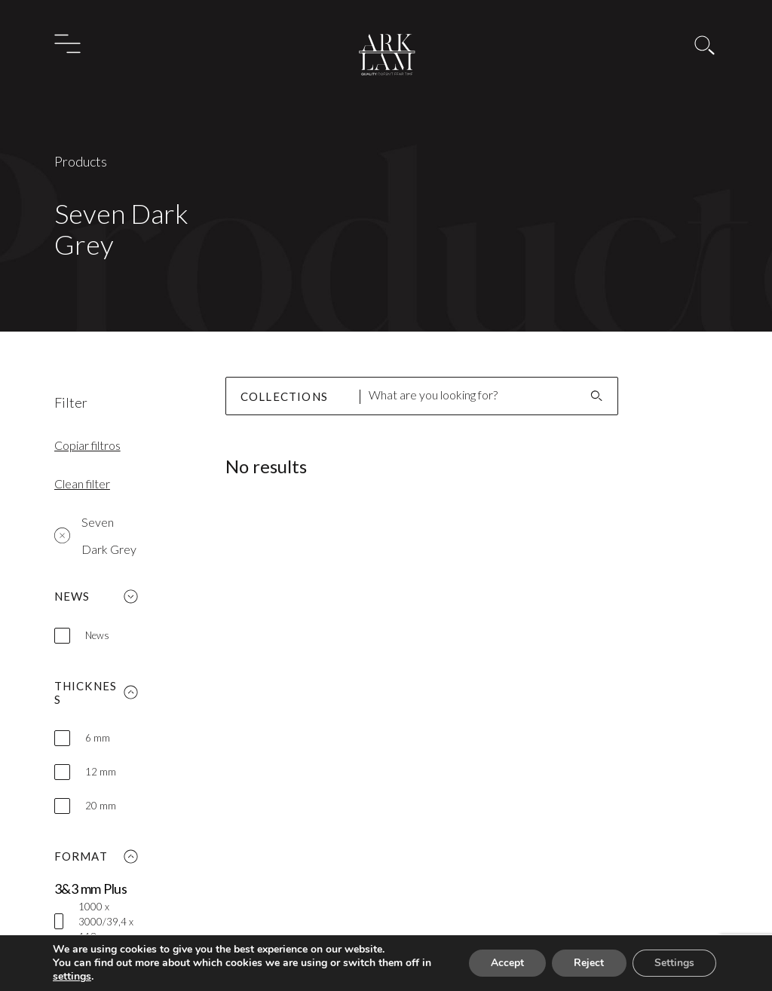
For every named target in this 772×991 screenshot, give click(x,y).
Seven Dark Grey (95, 535)
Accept (500, 963)
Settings (673, 963)
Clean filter (82, 483)
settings (85, 977)
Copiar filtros (87, 445)
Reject (585, 963)
